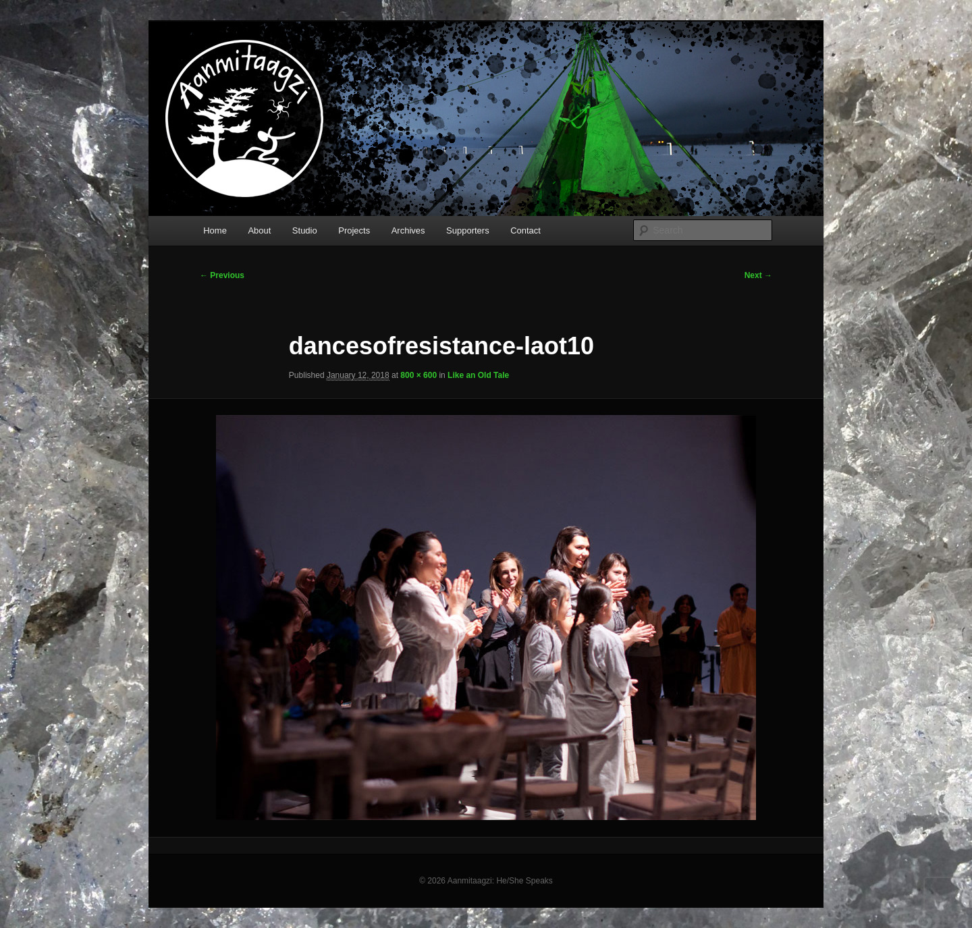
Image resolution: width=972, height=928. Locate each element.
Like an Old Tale (478, 375)
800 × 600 (418, 375)
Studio (304, 230)
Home (215, 230)
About (259, 230)
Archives (408, 230)
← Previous (222, 275)
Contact (525, 230)
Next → (758, 275)
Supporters (467, 230)
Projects (354, 230)
